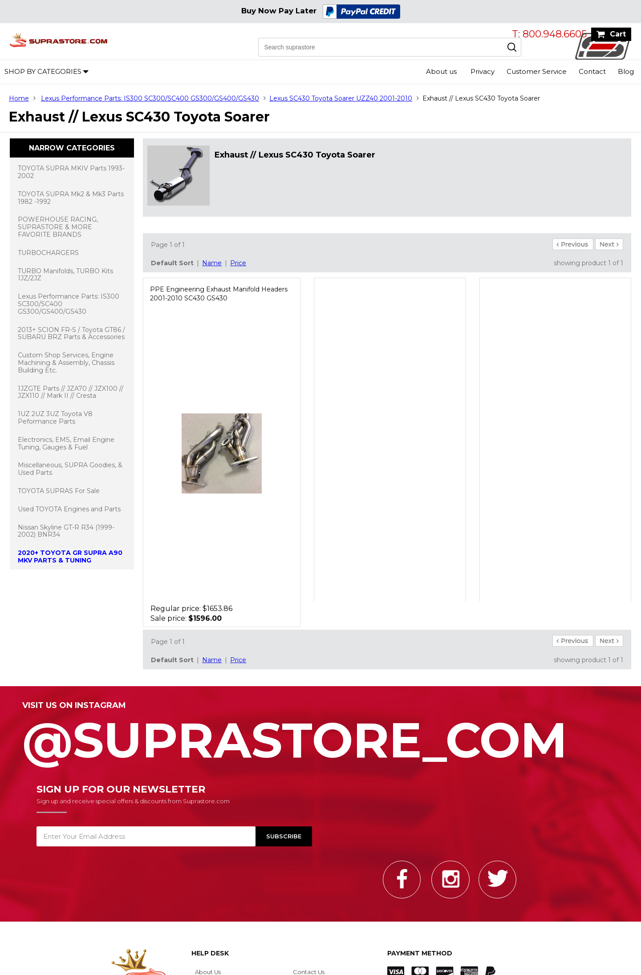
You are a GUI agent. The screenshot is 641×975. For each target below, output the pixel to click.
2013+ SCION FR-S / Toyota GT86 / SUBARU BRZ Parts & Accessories (71, 333)
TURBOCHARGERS (48, 253)
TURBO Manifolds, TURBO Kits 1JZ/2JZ (65, 275)
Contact (592, 71)
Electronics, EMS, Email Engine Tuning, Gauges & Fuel (66, 443)
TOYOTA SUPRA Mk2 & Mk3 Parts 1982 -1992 (71, 198)
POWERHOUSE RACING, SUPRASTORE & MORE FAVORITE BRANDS (58, 227)
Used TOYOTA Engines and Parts (69, 509)
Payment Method (419, 953)
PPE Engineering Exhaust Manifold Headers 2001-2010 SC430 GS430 (219, 293)
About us (441, 71)
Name (212, 263)
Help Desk (210, 953)
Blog (626, 71)
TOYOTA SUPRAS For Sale (59, 491)
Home (19, 98)
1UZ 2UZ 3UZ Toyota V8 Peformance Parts (55, 417)
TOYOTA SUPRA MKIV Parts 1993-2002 (71, 172)
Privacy (483, 71)
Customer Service (537, 71)
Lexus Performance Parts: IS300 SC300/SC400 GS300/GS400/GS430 (150, 98)
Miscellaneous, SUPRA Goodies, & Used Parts (70, 469)
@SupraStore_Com (320, 735)
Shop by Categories (42, 71)
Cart (618, 34)
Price (238, 263)
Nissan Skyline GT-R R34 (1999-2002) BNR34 (66, 531)
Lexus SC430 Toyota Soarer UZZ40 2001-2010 (340, 98)
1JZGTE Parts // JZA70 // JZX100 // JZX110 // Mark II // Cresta (70, 392)
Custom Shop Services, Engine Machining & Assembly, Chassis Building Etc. (66, 362)
